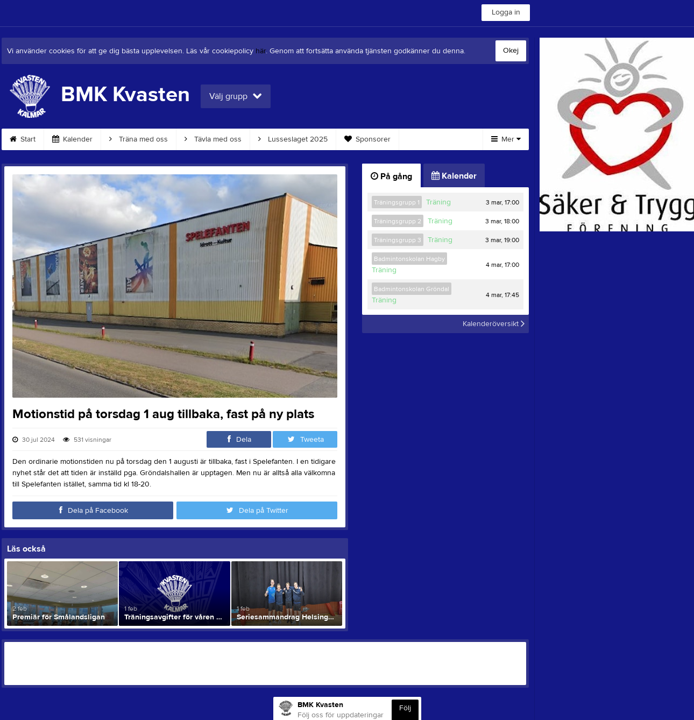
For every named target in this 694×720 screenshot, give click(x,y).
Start (23, 139)
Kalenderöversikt (494, 324)
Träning (438, 202)
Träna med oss (138, 139)
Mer (506, 139)
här (261, 51)
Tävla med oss (213, 139)
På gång (391, 176)
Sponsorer (367, 139)
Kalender (72, 139)
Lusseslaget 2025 (293, 139)
